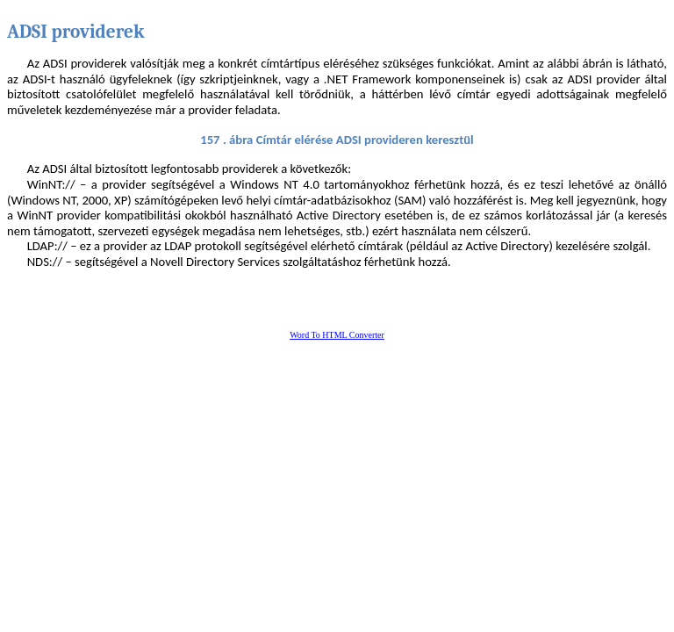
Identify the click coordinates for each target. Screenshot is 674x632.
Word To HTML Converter (337, 335)
